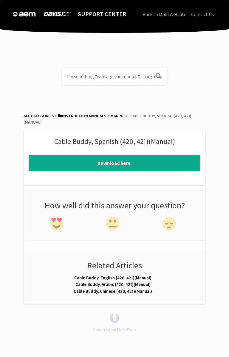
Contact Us (202, 14)
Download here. (114, 163)
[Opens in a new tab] (114, 318)
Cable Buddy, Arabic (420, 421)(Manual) (113, 284)
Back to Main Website (164, 14)
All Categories (39, 116)
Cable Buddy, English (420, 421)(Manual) (112, 278)
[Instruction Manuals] (82, 116)
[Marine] (117, 116)
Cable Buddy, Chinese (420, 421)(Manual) (113, 291)
